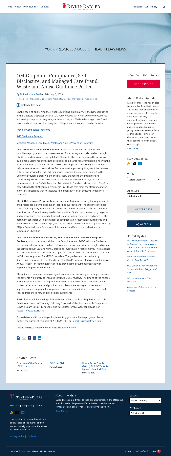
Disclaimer (32, 436)
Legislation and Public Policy (51, 99)
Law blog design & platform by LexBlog (142, 451)
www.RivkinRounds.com (64, 327)
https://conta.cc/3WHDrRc (30, 310)
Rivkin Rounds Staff (30, 94)
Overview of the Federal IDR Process (29, 365)
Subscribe (151, 6)
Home (9, 6)
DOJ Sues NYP (57, 363)
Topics (137, 6)
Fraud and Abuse (32, 99)
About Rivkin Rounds (25, 6)
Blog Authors (140, 223)
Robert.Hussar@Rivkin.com (86, 321)
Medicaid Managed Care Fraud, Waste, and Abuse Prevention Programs (55, 143)
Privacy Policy (17, 436)
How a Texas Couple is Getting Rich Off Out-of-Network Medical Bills (95, 366)
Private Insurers (90, 99)
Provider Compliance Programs (33, 129)
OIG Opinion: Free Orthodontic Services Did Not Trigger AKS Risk (142, 269)
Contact (45, 6)
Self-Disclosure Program (30, 136)
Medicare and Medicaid (73, 99)
